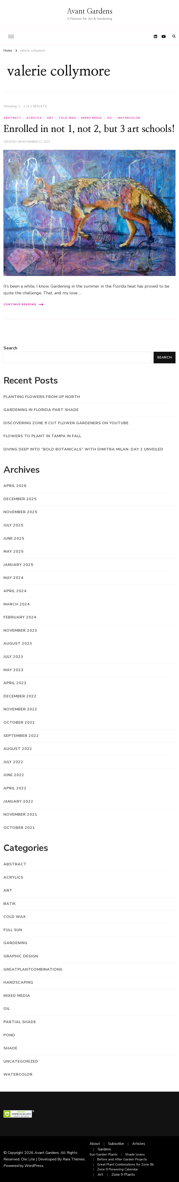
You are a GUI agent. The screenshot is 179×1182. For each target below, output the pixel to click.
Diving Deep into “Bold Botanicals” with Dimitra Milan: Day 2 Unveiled (83, 449)
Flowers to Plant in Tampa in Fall (42, 436)
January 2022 (18, 801)
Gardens (104, 1149)
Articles (138, 1143)
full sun (12, 929)
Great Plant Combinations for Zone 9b (125, 1164)
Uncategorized (20, 1061)
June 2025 (13, 538)
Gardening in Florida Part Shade (41, 409)
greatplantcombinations (32, 969)
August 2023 (17, 643)
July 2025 (13, 525)
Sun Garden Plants (103, 1154)
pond (9, 1035)
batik (9, 903)
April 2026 (15, 485)
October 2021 (19, 827)
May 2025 (13, 551)
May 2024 (13, 577)
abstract (12, 118)
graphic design (20, 956)
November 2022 (20, 709)
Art (100, 1174)
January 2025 (18, 564)
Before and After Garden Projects (122, 1159)
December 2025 (20, 499)
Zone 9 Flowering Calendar (117, 1169)
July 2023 (13, 656)
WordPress (33, 1165)
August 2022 (17, 748)
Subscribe (116, 1143)
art (50, 118)
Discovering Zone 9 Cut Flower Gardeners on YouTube (66, 423)
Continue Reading (23, 304)
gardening (15, 943)
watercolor (128, 118)
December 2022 (20, 696)
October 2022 (19, 722)
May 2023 (13, 670)
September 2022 (21, 735)
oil (109, 118)
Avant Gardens (89, 11)
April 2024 (15, 591)
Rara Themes (74, 1159)
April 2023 (15, 683)
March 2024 (16, 604)
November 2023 (20, 630)
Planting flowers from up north (41, 396)
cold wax (67, 118)
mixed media (91, 118)
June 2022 (13, 775)
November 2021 (20, 814)
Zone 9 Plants (123, 1174)
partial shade (19, 1021)
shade (10, 1048)
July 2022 (13, 762)
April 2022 (15, 788)
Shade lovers (135, 1154)
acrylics (34, 118)
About (95, 1143)
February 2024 (19, 617)
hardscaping (18, 982)
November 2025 (20, 512)
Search (10, 348)
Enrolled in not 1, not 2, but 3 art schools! (89, 129)
